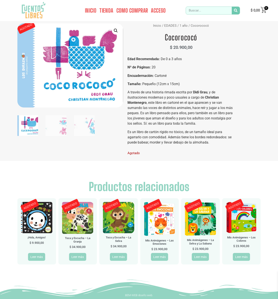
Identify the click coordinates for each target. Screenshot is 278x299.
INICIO (90, 10)
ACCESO (158, 10)
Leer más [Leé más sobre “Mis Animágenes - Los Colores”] (241, 257)
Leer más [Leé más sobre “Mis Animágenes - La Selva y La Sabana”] (200, 257)
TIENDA (106, 10)
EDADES (170, 26)
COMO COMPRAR (132, 10)
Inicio (157, 26)
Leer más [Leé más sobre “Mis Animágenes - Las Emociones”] (159, 257)
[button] (116, 31)
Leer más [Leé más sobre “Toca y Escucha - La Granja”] (77, 257)
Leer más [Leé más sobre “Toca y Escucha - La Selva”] (118, 257)
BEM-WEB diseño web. (139, 295)
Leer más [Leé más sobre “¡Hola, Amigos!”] (36, 257)
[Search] (236, 10)
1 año (184, 26)
